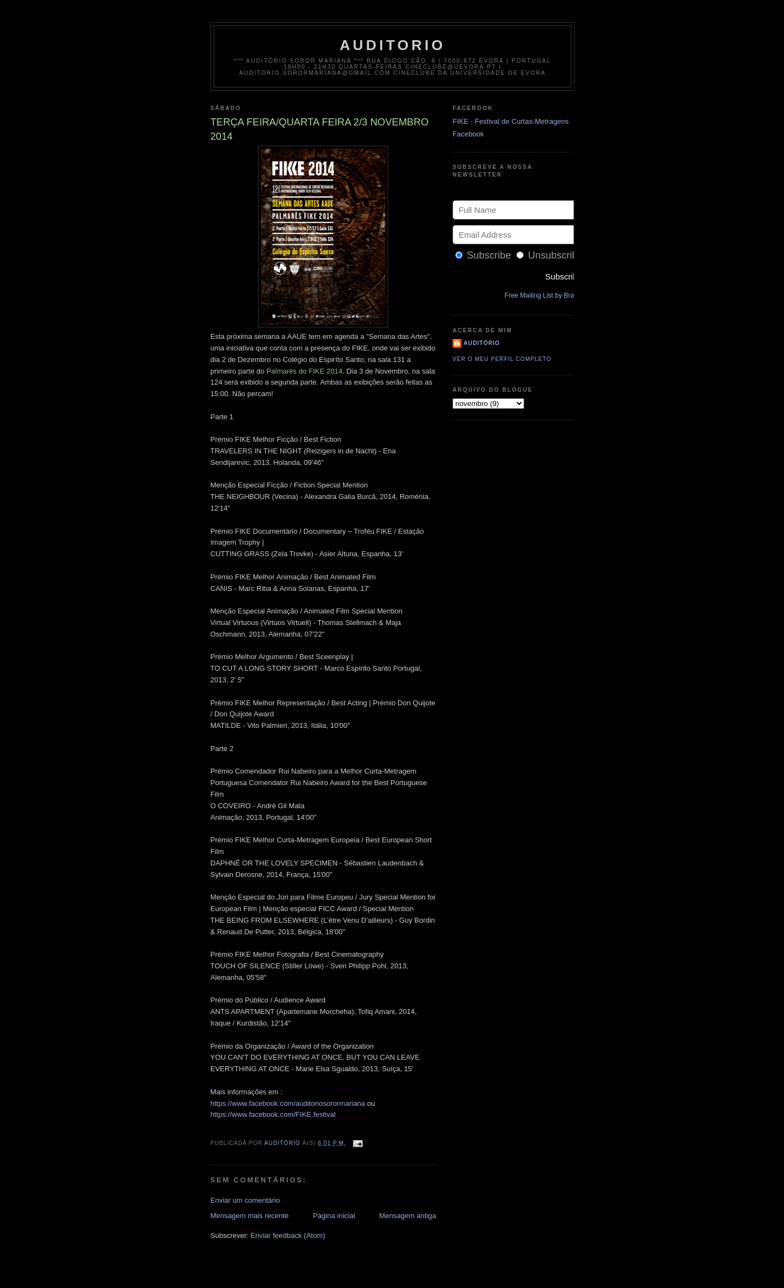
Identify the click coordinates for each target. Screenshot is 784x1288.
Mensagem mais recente (249, 1216)
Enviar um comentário (245, 1200)
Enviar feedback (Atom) (288, 1235)
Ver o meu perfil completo (502, 359)
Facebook (468, 134)
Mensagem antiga (407, 1216)
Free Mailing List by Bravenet (547, 295)
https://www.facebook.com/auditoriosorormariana (287, 1103)
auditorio (392, 45)
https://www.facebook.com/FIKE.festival (273, 1114)
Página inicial (334, 1216)
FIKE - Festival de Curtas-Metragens (511, 121)
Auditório (482, 343)
